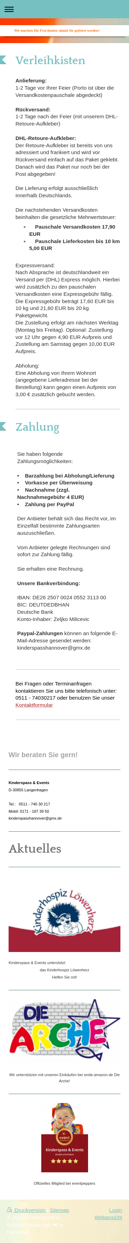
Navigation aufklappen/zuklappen (64, 9)
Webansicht (108, 1217)
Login (115, 1210)
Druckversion (27, 1210)
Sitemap (59, 1210)
